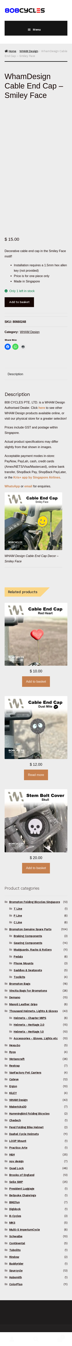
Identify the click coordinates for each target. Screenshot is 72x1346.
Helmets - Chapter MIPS (30, 1018)
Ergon (13, 1086)
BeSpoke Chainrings (22, 1195)
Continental (17, 1243)
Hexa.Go (14, 1045)
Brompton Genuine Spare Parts (30, 929)
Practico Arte (18, 1147)
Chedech (15, 1120)
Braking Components (28, 936)
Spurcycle (16, 1270)
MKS (12, 1222)
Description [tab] (15, 374)
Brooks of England (21, 1175)
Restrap (14, 1065)
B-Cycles (15, 1216)
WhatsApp (13, 486)
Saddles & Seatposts (28, 970)
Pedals (18, 956)
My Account (12, 1339)
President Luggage (21, 1188)
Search (36, 1339)
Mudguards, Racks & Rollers (32, 949)
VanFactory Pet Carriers (25, 1072)
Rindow (14, 1257)
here (42, 407)
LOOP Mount (17, 1141)
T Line (18, 908)
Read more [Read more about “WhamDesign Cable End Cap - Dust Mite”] (36, 775)
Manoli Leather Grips (23, 1004)
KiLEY (13, 1093)
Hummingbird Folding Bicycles (29, 1113)
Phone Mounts (23, 963)
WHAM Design (28, 51)
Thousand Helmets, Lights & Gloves (33, 1011)
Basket (56, 1336)
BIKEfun (14, 1202)
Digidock (15, 1209)
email (28, 486)
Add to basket (19, 302)
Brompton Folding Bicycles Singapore (34, 902)
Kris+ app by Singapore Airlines (36, 477)
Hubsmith (15, 1277)
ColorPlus (15, 1284)
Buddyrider (16, 1263)
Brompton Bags (19, 983)
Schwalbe (15, 1236)
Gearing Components (28, 943)
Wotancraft (17, 1059)
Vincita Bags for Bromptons (28, 990)
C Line (18, 922)
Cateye (14, 1079)
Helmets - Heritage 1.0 (29, 1031)
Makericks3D (17, 1106)
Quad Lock (16, 1168)
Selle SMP (16, 1182)
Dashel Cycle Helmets (24, 1134)
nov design (16, 1161)
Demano (14, 997)
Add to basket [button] (36, 681)
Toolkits (19, 977)
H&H (12, 1154)
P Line (18, 915)
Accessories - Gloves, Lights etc (36, 1038)
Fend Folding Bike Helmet (26, 1127)
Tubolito (15, 1250)
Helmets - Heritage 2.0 (29, 1024)
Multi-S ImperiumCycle (24, 1229)
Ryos (12, 1052)
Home (12, 51)
